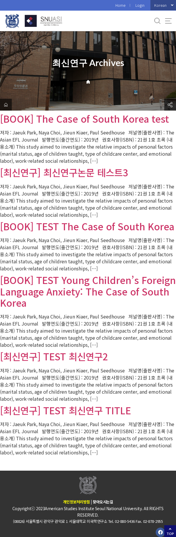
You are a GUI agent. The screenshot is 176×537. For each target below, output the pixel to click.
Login (140, 5)
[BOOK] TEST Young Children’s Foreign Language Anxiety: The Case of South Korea (88, 291)
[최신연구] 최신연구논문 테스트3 (64, 172)
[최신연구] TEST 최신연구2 (54, 356)
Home (120, 5)
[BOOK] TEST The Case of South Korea (87, 226)
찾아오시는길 (103, 502)
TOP (170, 534)
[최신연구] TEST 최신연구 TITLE (65, 410)
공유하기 (170, 105)
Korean (160, 5)
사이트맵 (168, 21)
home (6, 105)
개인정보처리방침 (76, 502)
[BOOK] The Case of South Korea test (84, 118)
